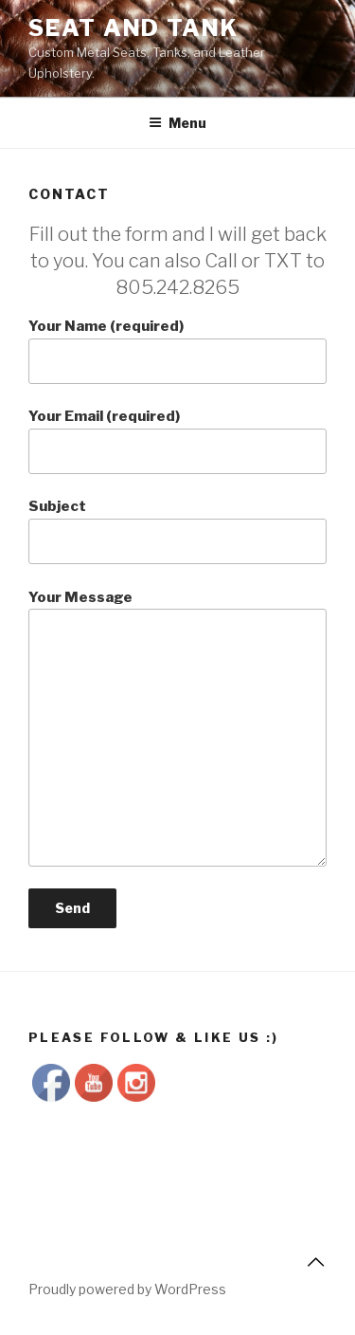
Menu (177, 123)
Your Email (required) (177, 441)
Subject (177, 531)
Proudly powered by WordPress (127, 1289)
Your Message (177, 728)
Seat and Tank (133, 28)
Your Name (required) (177, 351)
